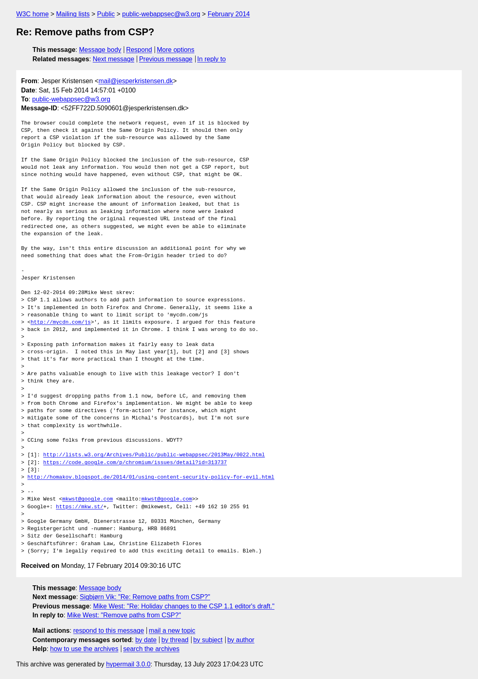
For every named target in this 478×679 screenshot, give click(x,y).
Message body (100, 49)
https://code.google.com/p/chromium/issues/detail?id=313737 (135, 462)
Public (106, 14)
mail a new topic (172, 630)
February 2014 (229, 14)
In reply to (211, 59)
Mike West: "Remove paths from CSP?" (124, 615)
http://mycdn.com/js (60, 322)
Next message (113, 59)
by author (240, 639)
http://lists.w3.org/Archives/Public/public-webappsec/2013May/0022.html (154, 455)
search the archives (151, 648)
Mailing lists (73, 14)
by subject (207, 639)
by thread (175, 639)
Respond (139, 49)
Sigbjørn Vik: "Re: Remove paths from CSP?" (145, 596)
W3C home (32, 14)
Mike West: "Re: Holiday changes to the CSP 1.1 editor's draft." (183, 606)
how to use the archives (84, 648)
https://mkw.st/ (79, 507)
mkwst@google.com (87, 499)
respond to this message (108, 630)
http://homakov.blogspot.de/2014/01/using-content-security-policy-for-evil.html (151, 477)
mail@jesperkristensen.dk (136, 80)
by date (145, 639)
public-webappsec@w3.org (161, 14)
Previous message (166, 59)
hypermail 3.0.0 (128, 664)
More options (176, 49)
